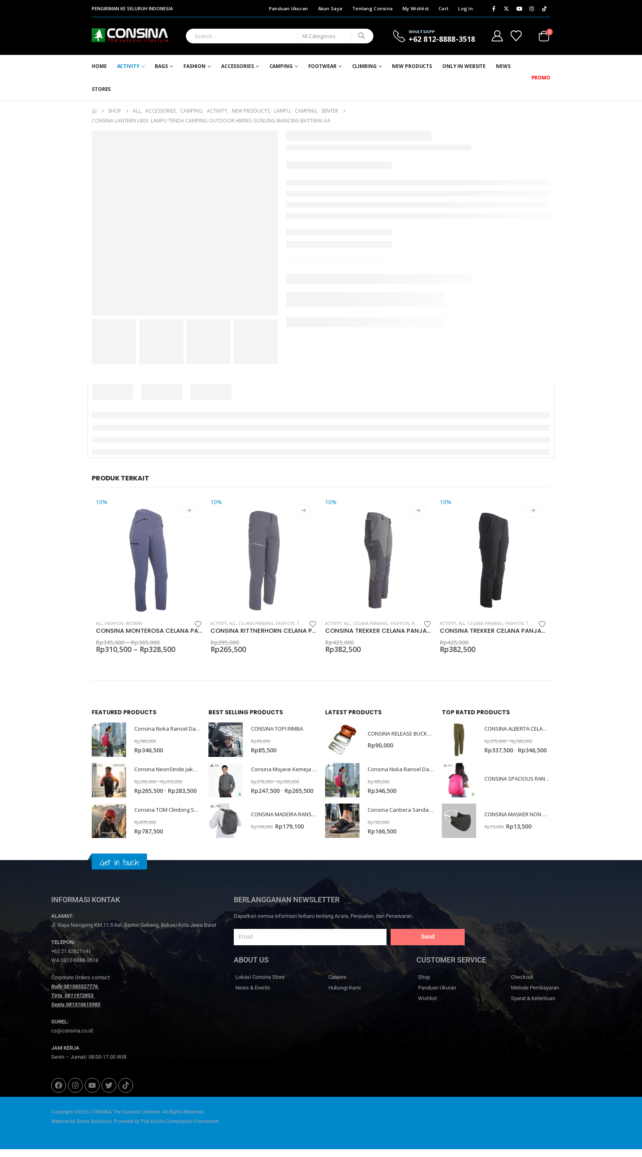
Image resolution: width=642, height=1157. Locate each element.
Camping (281, 66)
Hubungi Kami (344, 996)
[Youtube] (519, 8)
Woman (134, 623)
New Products (412, 66)
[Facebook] (493, 8)
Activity (128, 66)
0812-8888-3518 (79, 968)
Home (99, 66)
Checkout (522, 985)
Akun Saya (330, 8)
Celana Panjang (256, 623)
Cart (443, 8)
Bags (161, 66)
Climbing (364, 66)
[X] (506, 8)
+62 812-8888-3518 (442, 39)
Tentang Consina (372, 8)
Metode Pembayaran (535, 996)
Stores (101, 89)
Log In (465, 8)
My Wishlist (415, 8)
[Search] (361, 36)
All (99, 623)
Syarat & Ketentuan (533, 1006)
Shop (424, 985)
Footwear (322, 66)
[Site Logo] (114, 36)
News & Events (252, 996)
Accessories (237, 66)
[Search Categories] (324, 36)
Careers (337, 985)
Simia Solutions (94, 1129)
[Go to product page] (149, 556)
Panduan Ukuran (288, 8)
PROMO (540, 77)
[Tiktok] (544, 8)
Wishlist (427, 1006)
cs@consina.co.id (72, 1039)
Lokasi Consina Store (260, 985)
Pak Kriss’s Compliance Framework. (180, 1129)
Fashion (194, 66)
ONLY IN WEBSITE (464, 66)
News (503, 66)
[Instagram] (532, 8)
